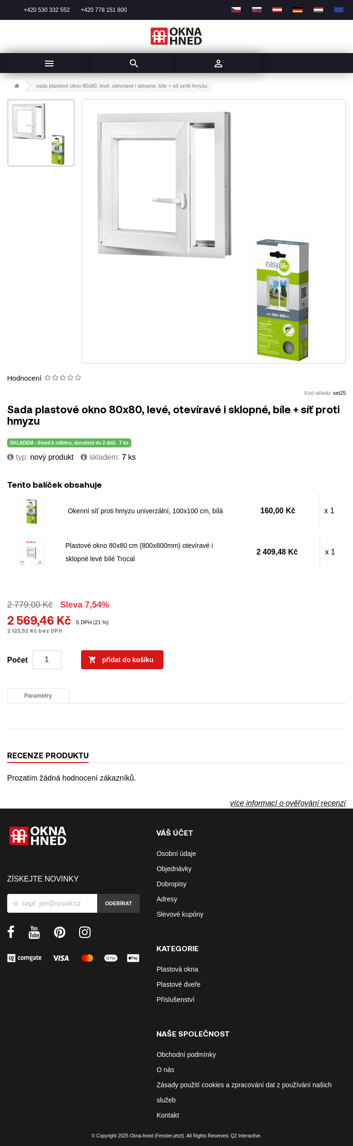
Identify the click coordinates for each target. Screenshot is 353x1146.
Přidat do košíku (121, 660)
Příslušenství (175, 999)
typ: (17, 457)
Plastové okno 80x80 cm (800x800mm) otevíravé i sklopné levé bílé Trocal (139, 552)
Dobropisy (171, 884)
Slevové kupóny (179, 914)
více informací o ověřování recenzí (288, 803)
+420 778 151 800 (104, 10)
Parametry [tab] (38, 695)
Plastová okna (177, 969)
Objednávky (173, 869)
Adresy (166, 899)
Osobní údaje (176, 853)
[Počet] (47, 659)
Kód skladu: (318, 393)
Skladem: (100, 457)
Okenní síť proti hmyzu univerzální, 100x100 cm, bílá (145, 511)
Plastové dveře (178, 984)
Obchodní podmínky (186, 1054)
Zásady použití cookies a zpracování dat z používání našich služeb (244, 1092)
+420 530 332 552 (47, 10)
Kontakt (167, 1115)
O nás (165, 1069)
